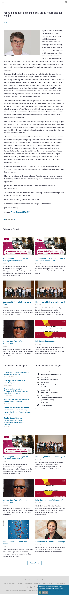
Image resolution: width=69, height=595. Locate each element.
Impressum (35, 591)
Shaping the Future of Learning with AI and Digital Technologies (50, 260)
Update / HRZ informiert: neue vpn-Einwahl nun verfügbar (16, 374)
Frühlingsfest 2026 (46, 406)
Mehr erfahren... (59, 588)
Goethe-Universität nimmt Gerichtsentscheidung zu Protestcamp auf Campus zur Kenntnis (14, 422)
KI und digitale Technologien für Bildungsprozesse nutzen (15, 260)
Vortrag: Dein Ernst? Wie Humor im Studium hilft (16, 343)
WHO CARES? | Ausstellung (49, 393)
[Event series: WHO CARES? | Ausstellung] (49, 391)
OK (40, 592)
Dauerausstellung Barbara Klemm (51, 375)
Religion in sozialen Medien (49, 381)
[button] (34, 564)
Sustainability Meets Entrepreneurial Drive (17, 304)
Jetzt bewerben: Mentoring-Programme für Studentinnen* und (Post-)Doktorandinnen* (16, 392)
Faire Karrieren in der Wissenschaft (49, 501)
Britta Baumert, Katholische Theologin (50, 543)
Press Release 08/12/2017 (20, 213)
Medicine (9, 221)
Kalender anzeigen (40, 410)
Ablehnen (44, 592)
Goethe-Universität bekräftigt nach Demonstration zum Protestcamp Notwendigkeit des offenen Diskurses (17, 411)
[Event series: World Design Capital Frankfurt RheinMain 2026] (49, 396)
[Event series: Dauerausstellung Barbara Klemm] (49, 373)
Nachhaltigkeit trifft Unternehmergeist (50, 303)
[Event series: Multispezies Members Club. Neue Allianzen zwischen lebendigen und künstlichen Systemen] (49, 384)
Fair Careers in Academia (45, 342)
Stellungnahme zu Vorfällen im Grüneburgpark (14, 383)
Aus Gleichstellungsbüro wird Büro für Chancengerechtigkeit (16, 401)
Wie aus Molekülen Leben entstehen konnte (17, 544)
